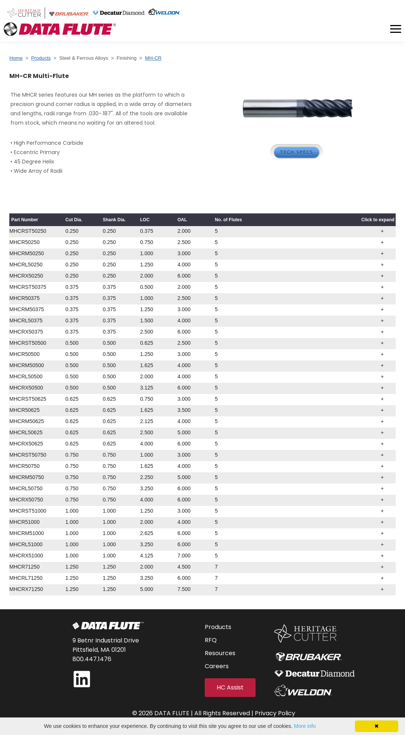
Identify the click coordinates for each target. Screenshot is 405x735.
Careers (217, 666)
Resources (220, 653)
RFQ (211, 640)
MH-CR (153, 58)
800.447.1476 (91, 659)
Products (41, 58)
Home (16, 58)
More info (305, 726)
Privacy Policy (275, 713)
